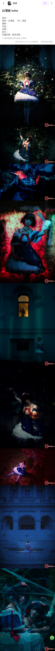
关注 (45, 3)
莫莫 (12, 3)
